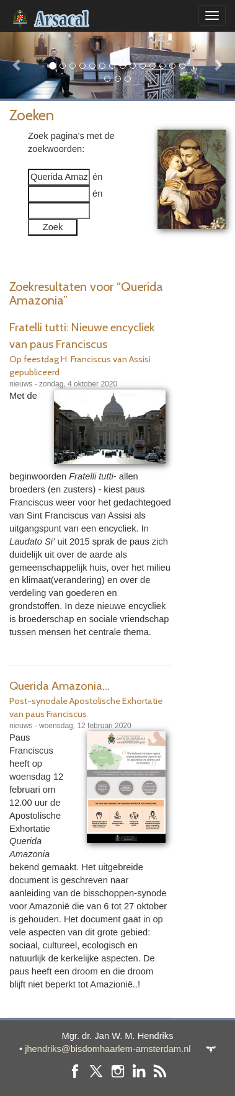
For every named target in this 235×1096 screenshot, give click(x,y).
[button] (17, 65)
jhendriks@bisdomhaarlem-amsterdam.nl (107, 1049)
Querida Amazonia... (59, 686)
